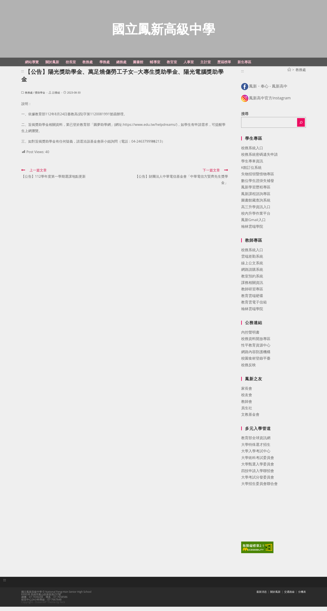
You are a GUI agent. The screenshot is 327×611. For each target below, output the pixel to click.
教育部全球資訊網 (255, 443)
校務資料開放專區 (255, 344)
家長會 (246, 393)
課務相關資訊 (252, 287)
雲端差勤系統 (252, 261)
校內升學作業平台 (255, 218)
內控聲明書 (250, 337)
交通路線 (289, 596)
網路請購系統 (252, 274)
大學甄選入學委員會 (257, 469)
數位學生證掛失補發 (257, 185)
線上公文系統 (252, 268)
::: (19, 65)
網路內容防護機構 (255, 356)
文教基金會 (250, 419)
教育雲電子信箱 (254, 307)
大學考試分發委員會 (257, 482)
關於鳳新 (275, 596)
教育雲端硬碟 (252, 300)
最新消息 (261, 596)
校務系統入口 (252, 153)
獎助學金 (40, 98)
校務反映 (248, 370)
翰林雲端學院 (252, 231)
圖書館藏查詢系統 (255, 205)
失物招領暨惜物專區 (257, 179)
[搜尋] (301, 127)
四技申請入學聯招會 (257, 475)
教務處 (29, 98)
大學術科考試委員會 (257, 462)
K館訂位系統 (251, 172)
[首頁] (289, 74)
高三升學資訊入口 (255, 211)
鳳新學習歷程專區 (255, 192)
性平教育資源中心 (255, 350)
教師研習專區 (252, 294)
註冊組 (56, 98)
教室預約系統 (252, 281)
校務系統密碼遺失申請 (259, 159)
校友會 (246, 400)
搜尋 (244, 118)
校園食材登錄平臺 (255, 363)
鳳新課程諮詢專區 (255, 198)
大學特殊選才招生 (255, 449)
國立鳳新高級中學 (163, 31)
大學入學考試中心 (255, 456)
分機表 (302, 596)
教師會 (246, 406)
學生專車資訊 (252, 166)
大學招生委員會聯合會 (259, 488)
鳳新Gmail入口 (253, 225)
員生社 (246, 413)
